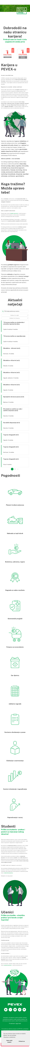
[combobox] (15, 315)
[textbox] (15, 315)
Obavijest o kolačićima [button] (9, 1037)
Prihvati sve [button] (22, 1041)
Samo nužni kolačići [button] (9, 1041)
